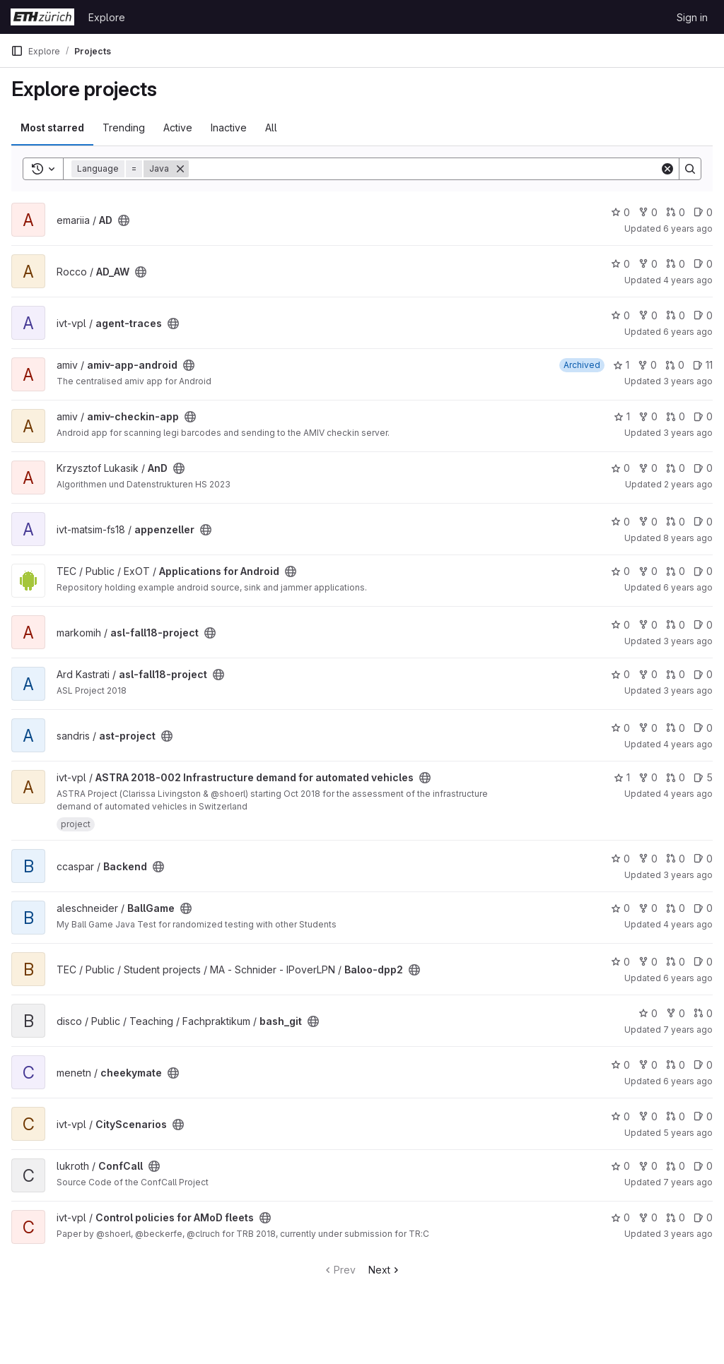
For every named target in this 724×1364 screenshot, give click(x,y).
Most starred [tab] (52, 127)
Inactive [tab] (229, 127)
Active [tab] (177, 127)
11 (703, 365)
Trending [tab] (124, 127)
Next (385, 1270)
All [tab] (271, 127)
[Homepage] (42, 17)
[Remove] (180, 168)
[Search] (424, 168)
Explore (106, 17)
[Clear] (667, 168)
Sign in (692, 17)
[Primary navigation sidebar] (17, 51)
